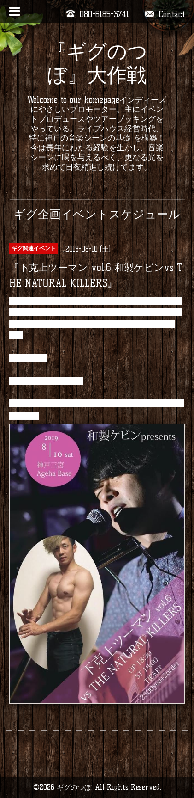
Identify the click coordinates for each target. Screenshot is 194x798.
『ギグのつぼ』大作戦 (97, 63)
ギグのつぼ (74, 787)
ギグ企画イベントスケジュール (97, 214)
